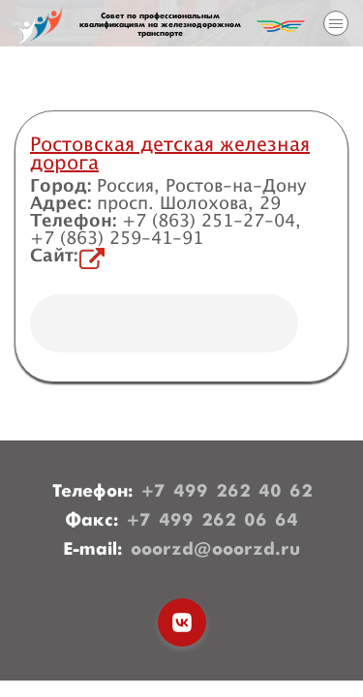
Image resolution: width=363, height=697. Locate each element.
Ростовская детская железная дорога (170, 154)
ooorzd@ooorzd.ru (215, 550)
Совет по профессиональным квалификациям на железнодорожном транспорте (160, 25)
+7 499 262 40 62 (227, 491)
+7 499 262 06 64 (212, 521)
